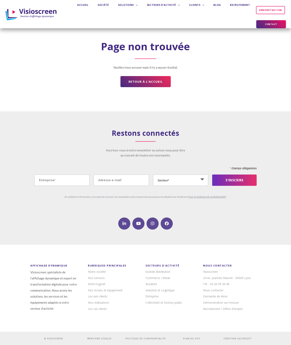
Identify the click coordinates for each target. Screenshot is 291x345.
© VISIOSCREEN (53, 338)
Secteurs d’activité (153, 10)
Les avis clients (98, 296)
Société (105, 10)
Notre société (97, 272)
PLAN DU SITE (191, 338)
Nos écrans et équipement (105, 290)
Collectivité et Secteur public (164, 302)
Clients (180, 10)
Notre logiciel (96, 284)
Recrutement (211, 10)
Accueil (90, 10)
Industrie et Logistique (160, 290)
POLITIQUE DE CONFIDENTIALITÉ (145, 338)
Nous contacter (213, 290)
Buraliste (151, 284)
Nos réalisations (98, 302)
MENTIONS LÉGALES (99, 338)
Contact (271, 10)
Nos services (96, 278)
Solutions (123, 10)
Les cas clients (97, 309)
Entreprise (152, 296)
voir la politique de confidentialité (207, 197)
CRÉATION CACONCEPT (238, 338)
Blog (194, 10)
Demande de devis (215, 296)
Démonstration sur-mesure (221, 302)
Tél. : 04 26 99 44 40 (216, 284)
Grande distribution (158, 272)
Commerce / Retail (158, 278)
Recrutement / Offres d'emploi (223, 309)
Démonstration (238, 10)
